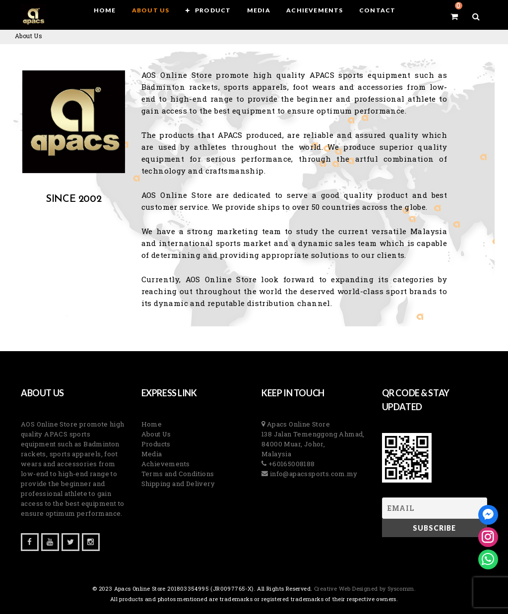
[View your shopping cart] (454, 16)
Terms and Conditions (177, 473)
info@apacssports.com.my (312, 473)
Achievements (165, 463)
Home (151, 424)
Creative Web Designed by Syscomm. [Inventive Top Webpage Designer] (364, 588)
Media (151, 453)
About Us (156, 434)
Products (156, 443)
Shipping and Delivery (178, 483)
